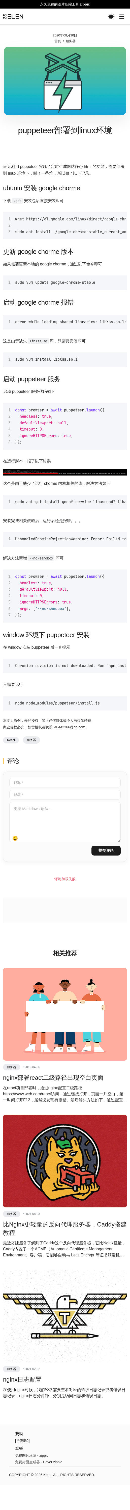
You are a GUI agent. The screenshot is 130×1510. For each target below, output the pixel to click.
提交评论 (106, 875)
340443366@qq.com (68, 752)
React (11, 765)
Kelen (47, 1500)
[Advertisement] (65, 168)
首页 (57, 41)
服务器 (71, 41)
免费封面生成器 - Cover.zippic (38, 1487)
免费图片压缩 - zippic (31, 1481)
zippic (85, 4)
